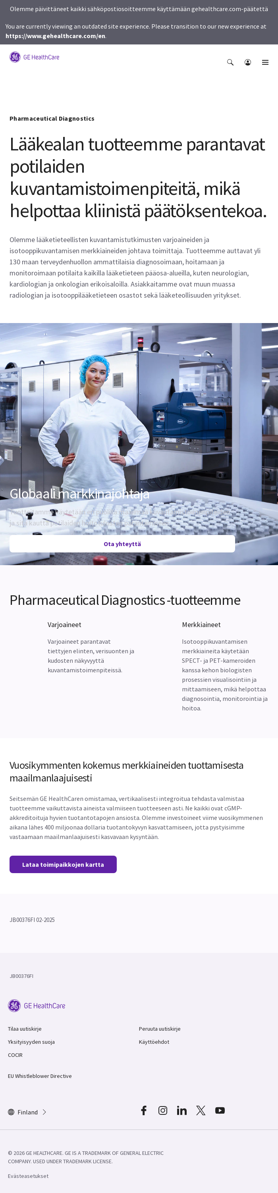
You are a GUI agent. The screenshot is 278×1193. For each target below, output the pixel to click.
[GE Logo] (34, 56)
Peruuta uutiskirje (160, 1028)
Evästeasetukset (28, 1176)
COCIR (15, 1054)
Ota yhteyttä (122, 544)
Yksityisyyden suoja (31, 1041)
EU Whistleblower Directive (40, 1075)
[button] (231, 68)
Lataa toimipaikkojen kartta (63, 864)
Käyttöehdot (154, 1041)
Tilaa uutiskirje (25, 1028)
